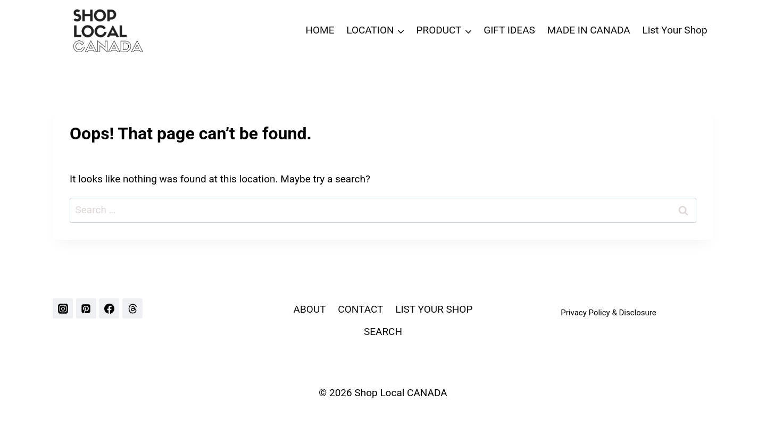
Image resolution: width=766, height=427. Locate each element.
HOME (319, 30)
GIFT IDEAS (509, 30)
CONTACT (360, 309)
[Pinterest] (86, 308)
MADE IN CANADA (588, 30)
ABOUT (310, 309)
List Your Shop (675, 30)
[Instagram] (63, 308)
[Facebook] (109, 308)
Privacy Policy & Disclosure (608, 312)
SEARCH (383, 331)
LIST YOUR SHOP (433, 309)
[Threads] (132, 308)
